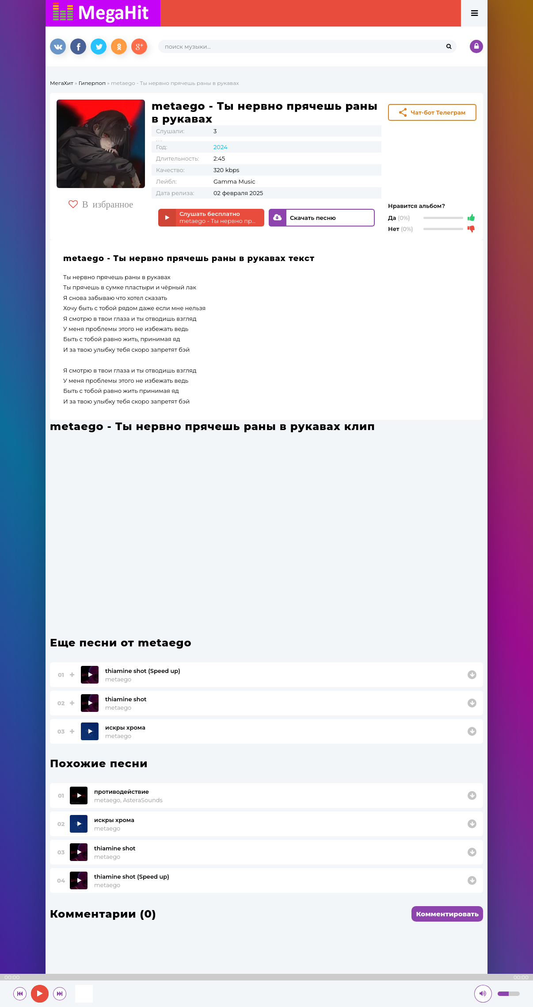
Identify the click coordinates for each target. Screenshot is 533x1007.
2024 (220, 146)
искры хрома (125, 727)
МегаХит (61, 83)
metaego (118, 679)
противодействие (121, 791)
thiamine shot (126, 699)
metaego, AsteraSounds (128, 799)
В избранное (101, 204)
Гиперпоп (92, 83)
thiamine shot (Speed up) (142, 670)
